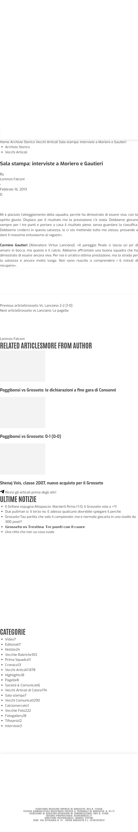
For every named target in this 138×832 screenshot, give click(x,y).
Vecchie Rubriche (21, 654)
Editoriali (13, 644)
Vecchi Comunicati (22, 700)
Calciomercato (17, 705)
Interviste (13, 726)
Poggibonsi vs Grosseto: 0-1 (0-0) (30, 436)
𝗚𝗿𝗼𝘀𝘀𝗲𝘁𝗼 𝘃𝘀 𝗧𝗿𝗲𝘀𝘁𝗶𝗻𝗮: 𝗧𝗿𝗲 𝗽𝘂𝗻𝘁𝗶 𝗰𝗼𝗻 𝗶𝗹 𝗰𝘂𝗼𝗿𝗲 (45, 527)
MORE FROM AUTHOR (67, 345)
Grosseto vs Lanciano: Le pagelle (43, 310)
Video (10, 639)
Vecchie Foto (18, 710)
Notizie (12, 649)
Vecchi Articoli (47, 142)
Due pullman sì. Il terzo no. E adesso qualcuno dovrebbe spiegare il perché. (63, 511)
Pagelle (12, 680)
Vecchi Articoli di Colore (26, 690)
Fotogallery (16, 715)
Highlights (14, 675)
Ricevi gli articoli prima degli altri (28, 492)
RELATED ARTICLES (21, 345)
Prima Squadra (18, 659)
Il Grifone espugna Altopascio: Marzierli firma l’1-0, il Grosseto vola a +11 (61, 506)
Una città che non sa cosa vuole (29, 532)
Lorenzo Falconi (12, 179)
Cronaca (13, 665)
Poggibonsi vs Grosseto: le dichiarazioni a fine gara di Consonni (58, 390)
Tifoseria (13, 720)
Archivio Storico (22, 142)
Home (4, 142)
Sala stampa (16, 695)
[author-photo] (11, 334)
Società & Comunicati (22, 685)
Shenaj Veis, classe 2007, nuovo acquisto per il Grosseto (51, 483)
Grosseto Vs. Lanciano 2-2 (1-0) (48, 305)
